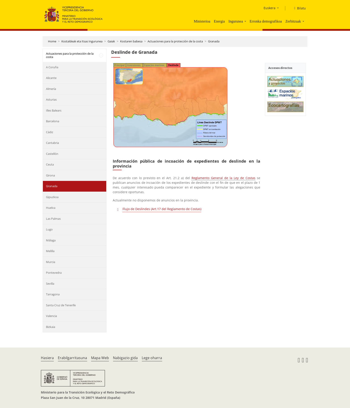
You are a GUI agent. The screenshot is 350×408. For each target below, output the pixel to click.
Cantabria (52, 143)
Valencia (51, 316)
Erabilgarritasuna (72, 357)
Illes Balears (53, 110)
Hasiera (47, 357)
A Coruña (52, 67)
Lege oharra (152, 357)
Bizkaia (50, 327)
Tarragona (53, 294)
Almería (51, 89)
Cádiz (49, 132)
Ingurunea (235, 21)
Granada (213, 41)
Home (52, 41)
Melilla (50, 251)
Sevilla (50, 284)
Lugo (49, 229)
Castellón (52, 154)
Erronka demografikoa (266, 21)
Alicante (51, 78)
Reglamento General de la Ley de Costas (223, 178)
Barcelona (52, 121)
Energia (219, 21)
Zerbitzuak (293, 21)
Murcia (50, 262)
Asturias (51, 99)
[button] (246, 21)
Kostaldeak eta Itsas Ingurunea (81, 41)
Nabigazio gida (125, 357)
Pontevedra (54, 273)
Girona (50, 175)
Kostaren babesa (131, 41)
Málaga (51, 240)
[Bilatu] (298, 8)
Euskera (269, 8)
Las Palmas (53, 219)
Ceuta (50, 164)
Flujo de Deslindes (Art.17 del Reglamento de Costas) (162, 209)
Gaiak (111, 41)
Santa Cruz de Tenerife (61, 305)
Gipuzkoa (52, 197)
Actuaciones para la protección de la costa (175, 41)
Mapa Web (100, 357)
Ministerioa (202, 21)
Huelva (50, 208)
